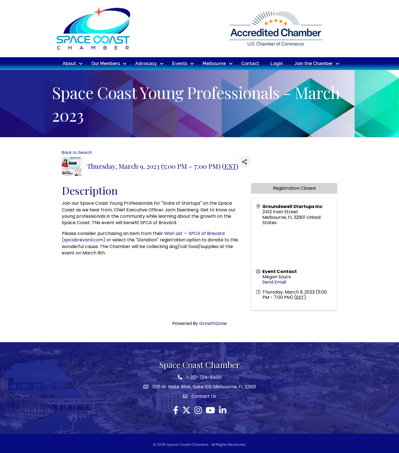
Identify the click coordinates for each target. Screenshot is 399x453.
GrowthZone (213, 323)
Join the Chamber (313, 63)
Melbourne (214, 63)
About (69, 63)
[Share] (244, 162)
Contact (250, 63)
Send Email (274, 282)
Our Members (105, 63)
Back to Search (77, 152)
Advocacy (146, 63)
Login (276, 63)
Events (179, 63)
